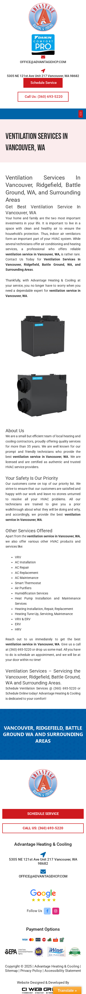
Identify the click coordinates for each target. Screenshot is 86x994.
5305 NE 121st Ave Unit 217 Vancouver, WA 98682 (43, 76)
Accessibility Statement (62, 971)
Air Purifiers (23, 588)
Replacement (64, 609)
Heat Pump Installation (33, 598)
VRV (18, 557)
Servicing (46, 614)
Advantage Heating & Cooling (53, 280)
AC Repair (22, 567)
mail (59, 649)
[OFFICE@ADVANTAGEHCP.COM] (43, 57)
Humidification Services (31, 593)
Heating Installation (29, 609)
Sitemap (11, 971)
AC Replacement (26, 573)
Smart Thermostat (28, 583)
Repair (48, 609)
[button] (80, 114)
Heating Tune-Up (27, 614)
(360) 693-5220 (20, 649)
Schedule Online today (21, 693)
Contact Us (14, 259)
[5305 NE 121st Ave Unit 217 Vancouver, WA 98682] (43, 71)
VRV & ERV (23, 619)
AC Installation (25, 562)
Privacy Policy (31, 971)
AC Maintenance (26, 578)
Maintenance (63, 614)
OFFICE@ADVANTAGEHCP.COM (43, 62)
